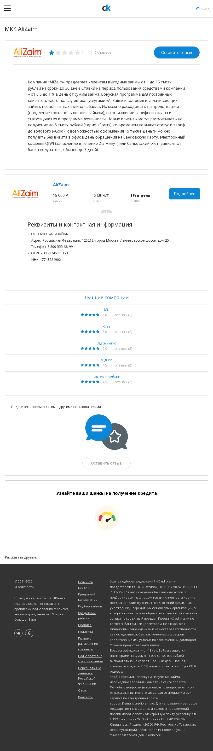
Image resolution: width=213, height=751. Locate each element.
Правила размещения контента (88, 643)
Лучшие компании (107, 297)
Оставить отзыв (176, 52)
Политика (85, 632)
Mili (106, 309)
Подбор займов (90, 606)
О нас (82, 690)
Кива (106, 326)
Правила (85, 625)
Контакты (85, 697)
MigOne (106, 360)
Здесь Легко (106, 343)
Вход (202, 8)
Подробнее (184, 194)
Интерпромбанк (106, 376)
